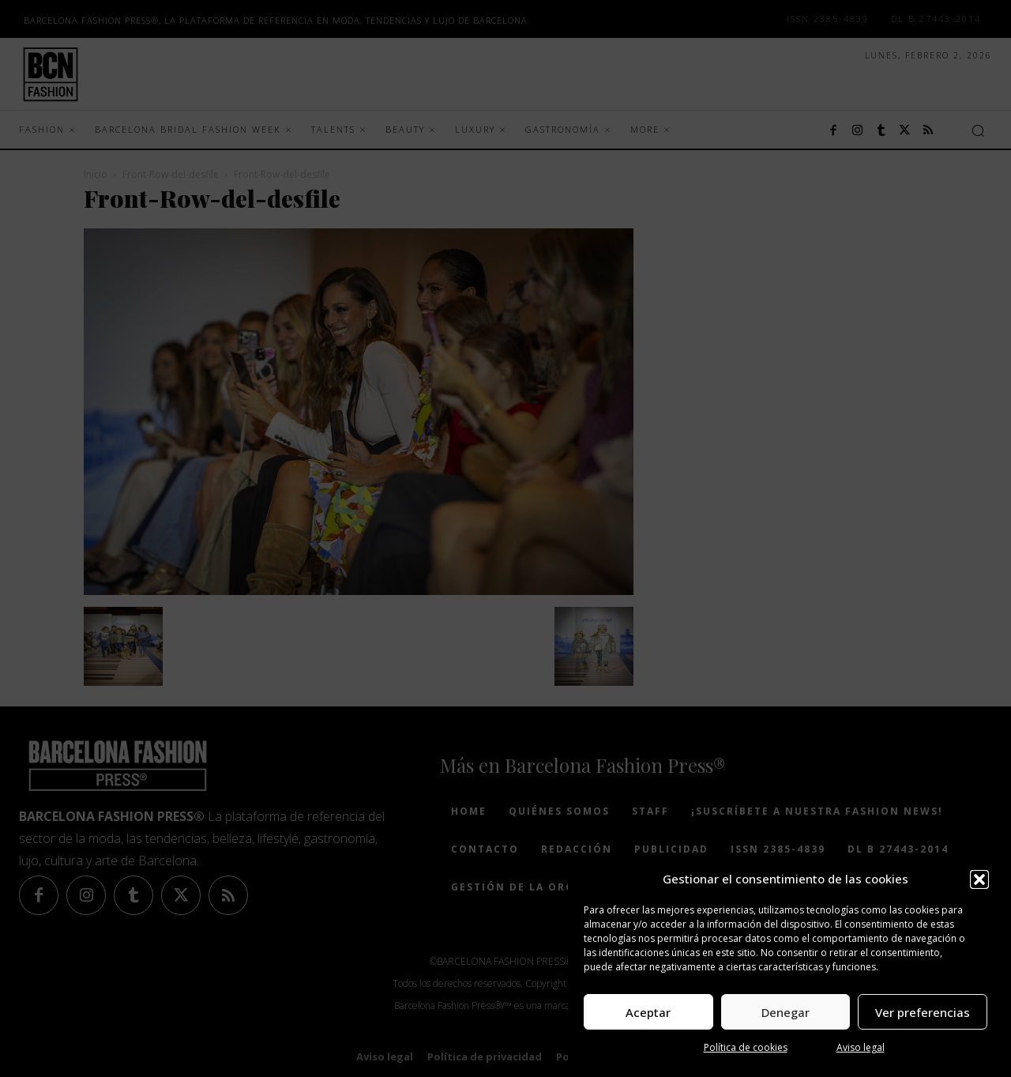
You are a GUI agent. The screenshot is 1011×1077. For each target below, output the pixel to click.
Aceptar (648, 1012)
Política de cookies (745, 1047)
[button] (979, 879)
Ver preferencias (922, 1012)
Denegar (785, 1012)
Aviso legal (860, 1047)
